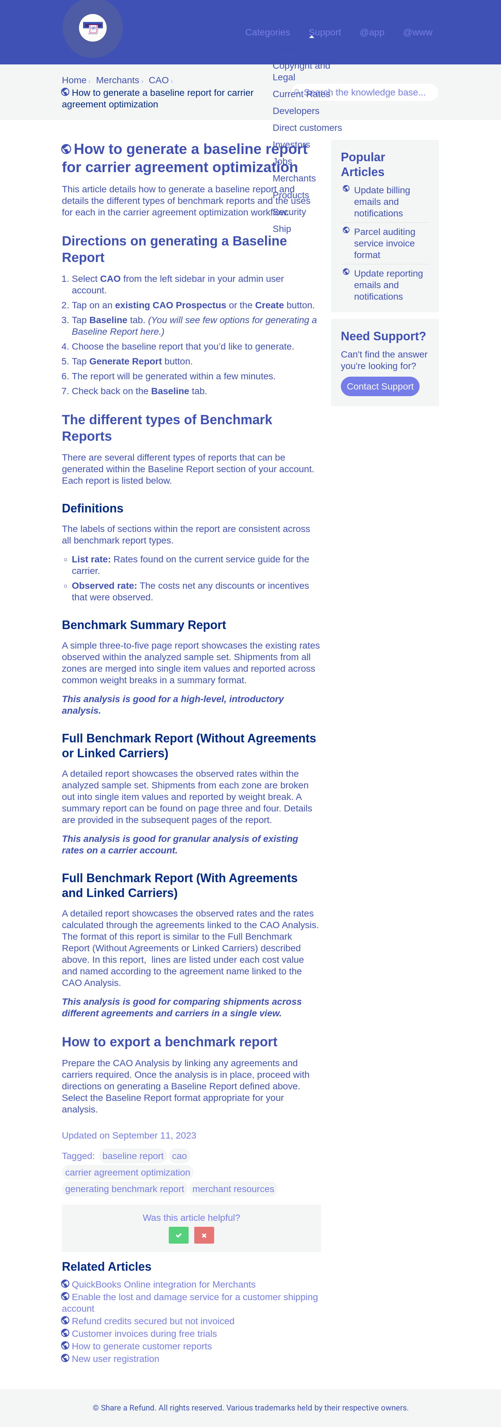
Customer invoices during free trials (139, 1334)
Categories (295, 32)
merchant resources (233, 1189)
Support (345, 32)
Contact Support (380, 386)
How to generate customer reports (137, 1346)
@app (384, 32)
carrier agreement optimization (127, 1172)
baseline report (132, 1156)
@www (421, 32)
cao (179, 1156)
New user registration (110, 1359)
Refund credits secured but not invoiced (148, 1321)
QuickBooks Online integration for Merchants (159, 1284)
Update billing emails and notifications (375, 201)
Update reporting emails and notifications (382, 285)
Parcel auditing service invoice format (378, 243)
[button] (179, 1235)
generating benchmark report (124, 1189)
